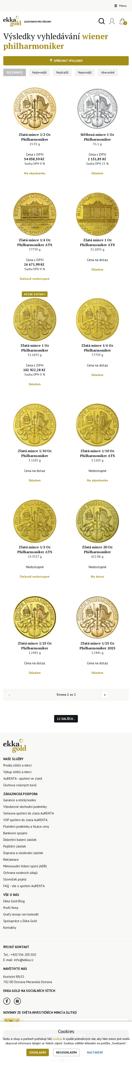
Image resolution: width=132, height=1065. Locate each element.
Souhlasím (37, 1052)
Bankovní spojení (15, 833)
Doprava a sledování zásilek (23, 853)
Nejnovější (85, 72)
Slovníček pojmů (14, 879)
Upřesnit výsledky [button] (66, 61)
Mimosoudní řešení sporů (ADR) (25, 866)
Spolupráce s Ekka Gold (20, 921)
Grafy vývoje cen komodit (21, 914)
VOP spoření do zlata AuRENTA (25, 820)
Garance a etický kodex (19, 800)
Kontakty (9, 927)
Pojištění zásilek (14, 846)
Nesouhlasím (66, 1052)
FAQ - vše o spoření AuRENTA (24, 886)
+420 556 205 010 (23, 955)
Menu (120, 6)
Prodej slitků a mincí (17, 765)
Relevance (15, 72)
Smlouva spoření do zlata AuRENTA (28, 813)
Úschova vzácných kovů (20, 785)
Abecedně (107, 72)
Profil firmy (10, 908)
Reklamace (11, 859)
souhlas (57, 1039)
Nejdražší (62, 72)
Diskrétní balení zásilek (20, 840)
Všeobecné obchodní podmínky (25, 807)
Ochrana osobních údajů (20, 873)
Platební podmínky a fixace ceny (26, 826)
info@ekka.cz (23, 960)
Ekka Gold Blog (14, 901)
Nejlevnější (39, 72)
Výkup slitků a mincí (17, 772)
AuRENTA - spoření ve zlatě (22, 778)
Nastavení (95, 1052)
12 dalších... (66, 719)
